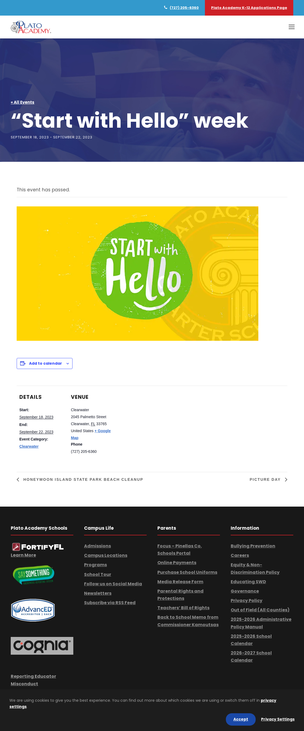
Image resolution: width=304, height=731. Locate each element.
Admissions (97, 546)
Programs (95, 565)
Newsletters (97, 593)
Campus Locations (105, 555)
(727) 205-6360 (184, 7)
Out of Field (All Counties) (260, 610)
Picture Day (266, 479)
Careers (240, 555)
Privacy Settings (278, 719)
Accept (240, 719)
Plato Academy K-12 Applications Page (249, 7)
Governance (245, 591)
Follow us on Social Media (113, 584)
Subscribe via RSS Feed (110, 603)
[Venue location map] (150, 423)
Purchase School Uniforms (187, 572)
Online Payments (176, 563)
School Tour (97, 574)
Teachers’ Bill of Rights (183, 608)
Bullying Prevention (253, 546)
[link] (38, 547)
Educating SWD (248, 582)
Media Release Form (180, 582)
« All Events (22, 102)
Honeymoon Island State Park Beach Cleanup (82, 479)
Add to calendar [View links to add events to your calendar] (45, 363)
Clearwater (29, 446)
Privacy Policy (246, 600)
